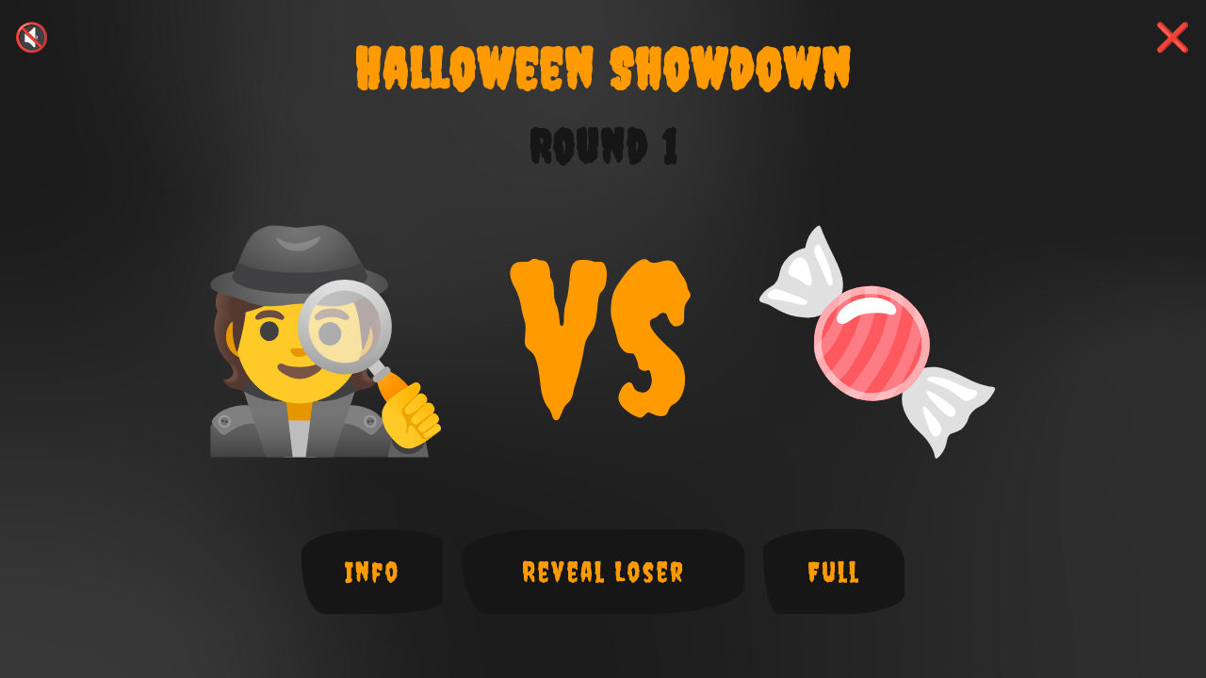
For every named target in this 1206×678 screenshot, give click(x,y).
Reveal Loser (603, 572)
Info (372, 572)
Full (833, 572)
